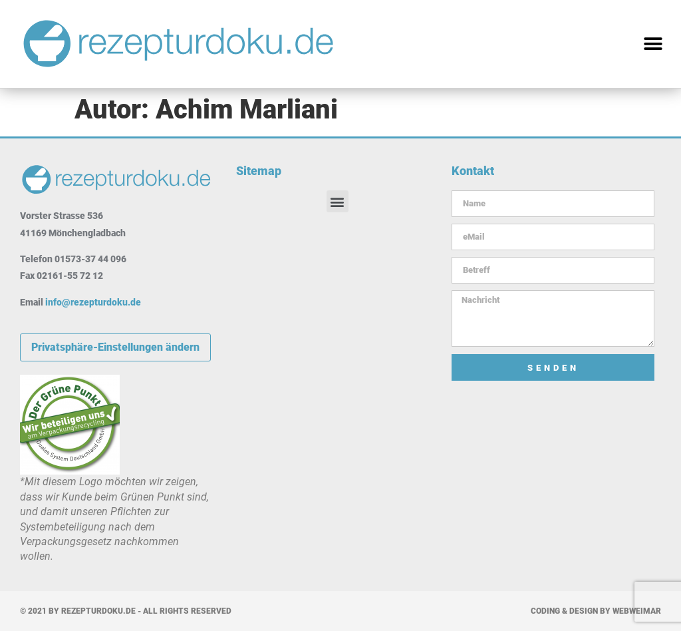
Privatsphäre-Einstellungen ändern (115, 347)
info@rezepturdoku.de (93, 302)
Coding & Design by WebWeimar (596, 611)
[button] (653, 44)
